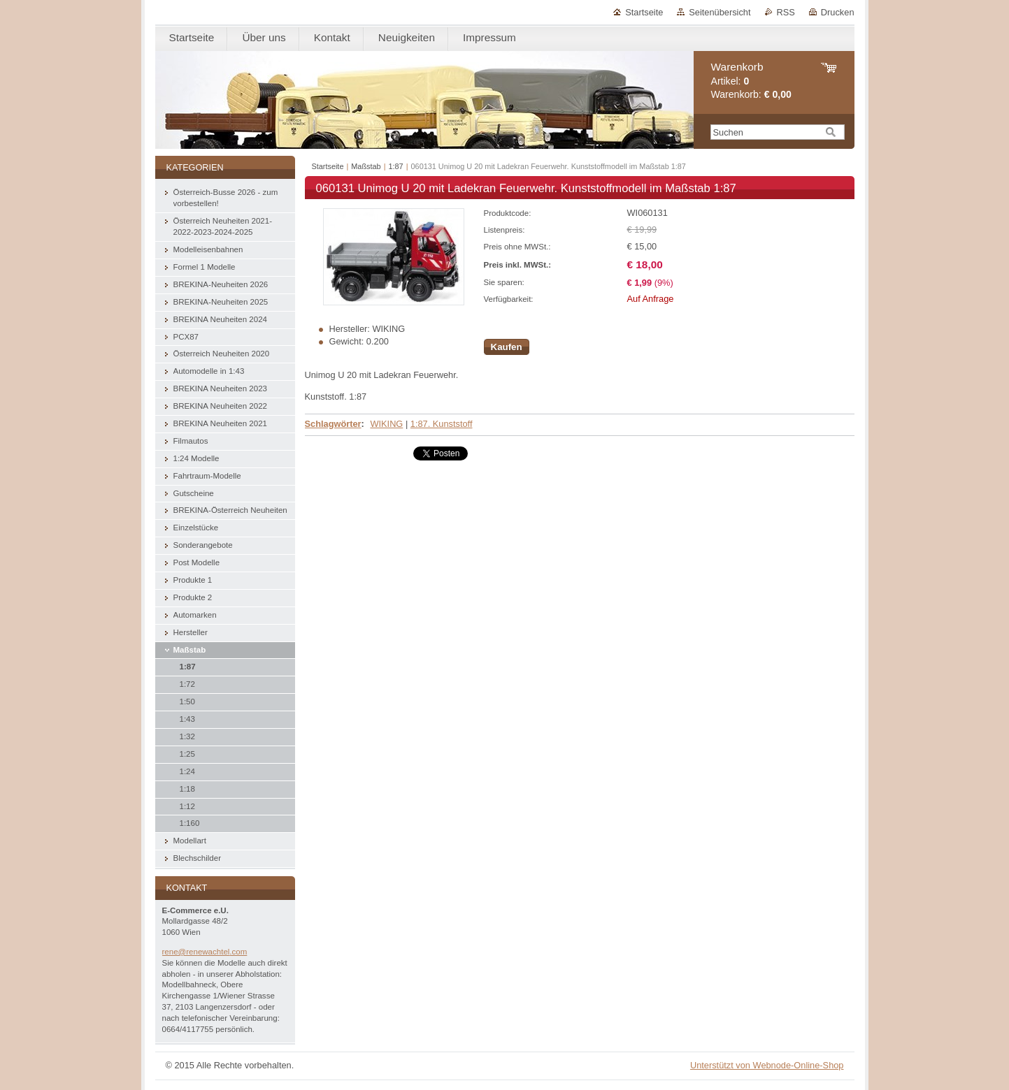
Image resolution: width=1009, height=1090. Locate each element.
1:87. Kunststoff (441, 424)
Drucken (837, 12)
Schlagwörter (333, 424)
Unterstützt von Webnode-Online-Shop (767, 1065)
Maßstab (365, 166)
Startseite (644, 12)
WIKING (386, 424)
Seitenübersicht (719, 12)
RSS (786, 12)
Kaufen (506, 347)
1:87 (396, 166)
